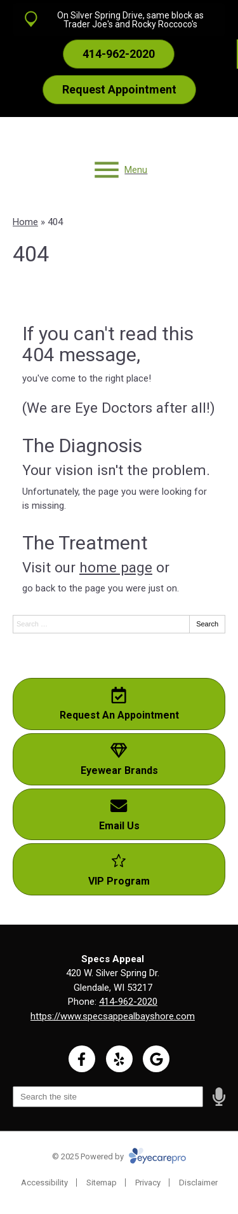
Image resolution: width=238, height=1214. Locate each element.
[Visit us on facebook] (82, 1058)
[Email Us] (119, 815)
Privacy (148, 1182)
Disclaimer (198, 1182)
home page (115, 567)
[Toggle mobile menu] (119, 170)
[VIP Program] (119, 869)
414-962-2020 (128, 1001)
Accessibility (44, 1182)
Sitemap (101, 1182)
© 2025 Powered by (119, 1156)
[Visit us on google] (156, 1058)
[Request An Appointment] (119, 704)
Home (25, 222)
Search (207, 624)
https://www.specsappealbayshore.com (112, 1016)
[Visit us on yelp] (119, 1058)
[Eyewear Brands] (119, 759)
